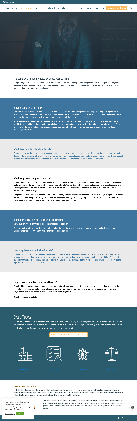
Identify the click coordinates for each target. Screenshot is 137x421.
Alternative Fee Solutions (58, 9)
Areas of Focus (27, 9)
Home (8, 9)
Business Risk (54, 369)
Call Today (22, 317)
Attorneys (40, 9)
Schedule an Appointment (116, 9)
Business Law (25, 369)
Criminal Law (111, 369)
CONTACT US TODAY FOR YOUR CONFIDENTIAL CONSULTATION (68, 335)
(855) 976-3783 (9, 2)
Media (88, 9)
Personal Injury (83, 369)
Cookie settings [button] (10, 414)
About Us (16, 9)
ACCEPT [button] (20, 414)
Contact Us (99, 9)
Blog (81, 9)
